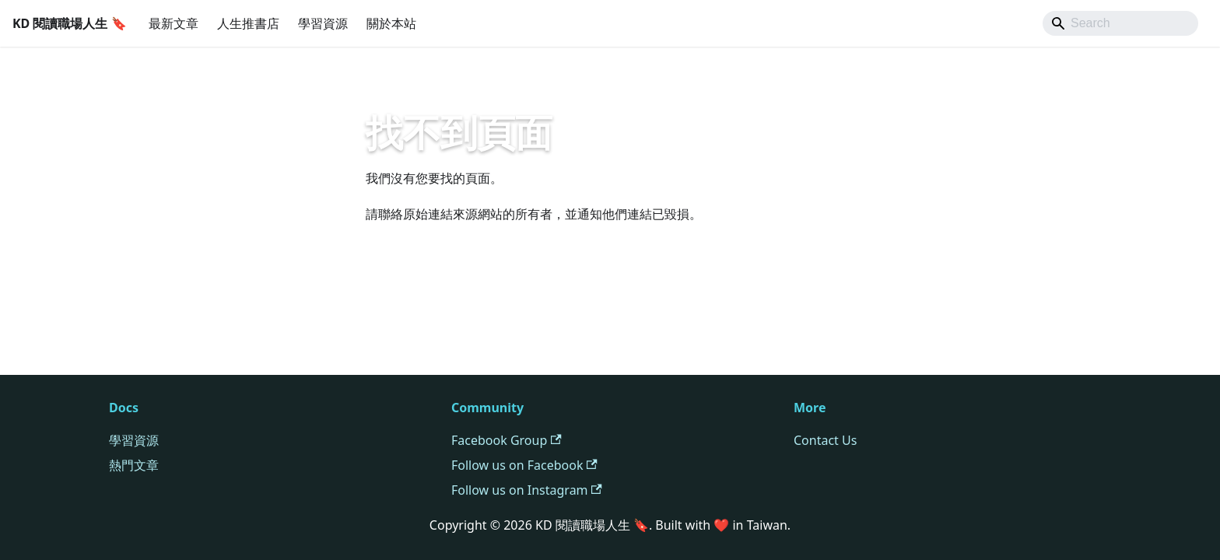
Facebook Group (506, 440)
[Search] (1120, 23)
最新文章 (173, 23)
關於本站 (391, 23)
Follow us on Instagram (526, 490)
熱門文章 (134, 465)
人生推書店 (248, 23)
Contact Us (825, 440)
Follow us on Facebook (524, 465)
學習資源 (323, 23)
